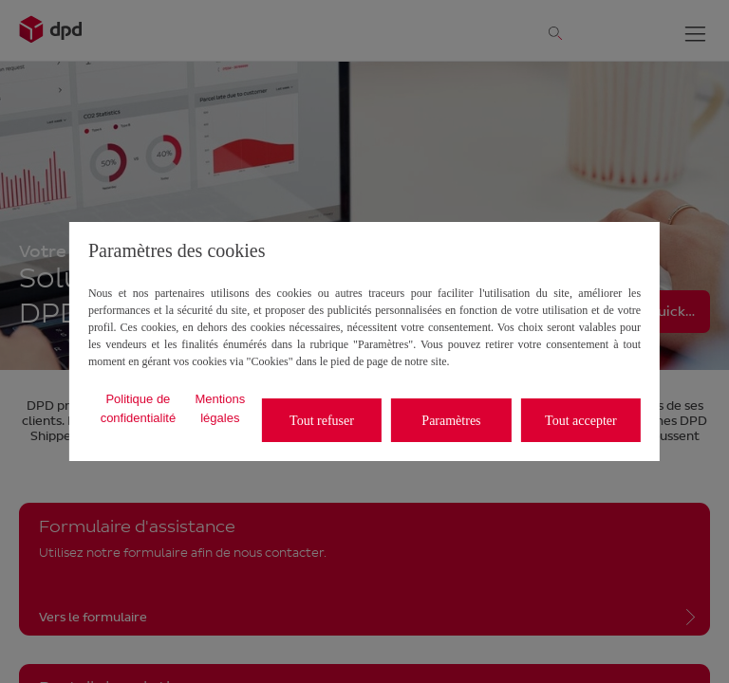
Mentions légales (220, 408)
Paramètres (450, 421)
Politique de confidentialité (139, 408)
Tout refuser (322, 421)
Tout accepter (581, 421)
